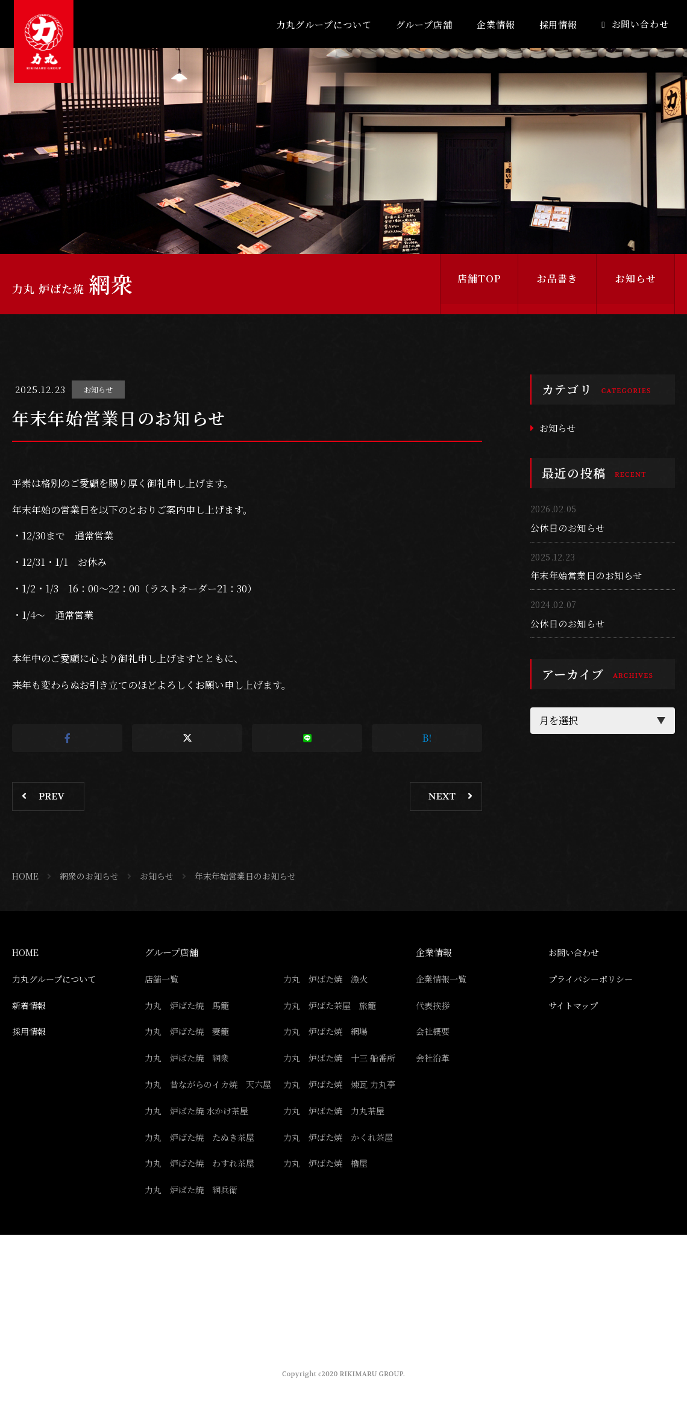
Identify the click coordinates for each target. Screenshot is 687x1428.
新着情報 (30, 1005)
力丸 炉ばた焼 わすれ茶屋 (203, 1180)
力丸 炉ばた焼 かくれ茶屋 (342, 1153)
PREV (51, 796)
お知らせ (635, 284)
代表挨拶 (434, 1005)
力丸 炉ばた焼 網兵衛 (194, 1206)
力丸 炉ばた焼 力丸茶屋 (337, 1128)
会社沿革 (434, 1057)
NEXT (442, 796)
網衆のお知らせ (89, 876)
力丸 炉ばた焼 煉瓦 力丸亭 (343, 1084)
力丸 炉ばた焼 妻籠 (190, 1031)
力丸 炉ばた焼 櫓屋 (328, 1180)
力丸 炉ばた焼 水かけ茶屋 (200, 1128)
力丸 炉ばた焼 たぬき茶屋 (203, 1153)
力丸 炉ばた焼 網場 (328, 1031)
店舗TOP (479, 284)
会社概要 (434, 1031)
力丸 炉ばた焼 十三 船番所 (343, 1057)
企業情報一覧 (443, 978)
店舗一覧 (163, 978)
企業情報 (496, 24)
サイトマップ (574, 1005)
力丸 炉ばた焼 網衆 (190, 1057)
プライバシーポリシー (593, 978)
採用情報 (558, 24)
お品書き (557, 284)
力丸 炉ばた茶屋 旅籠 (333, 1005)
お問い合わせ (640, 23)
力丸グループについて (324, 24)
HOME (25, 876)
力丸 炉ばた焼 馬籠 (190, 1005)
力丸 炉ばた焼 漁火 (328, 978)
